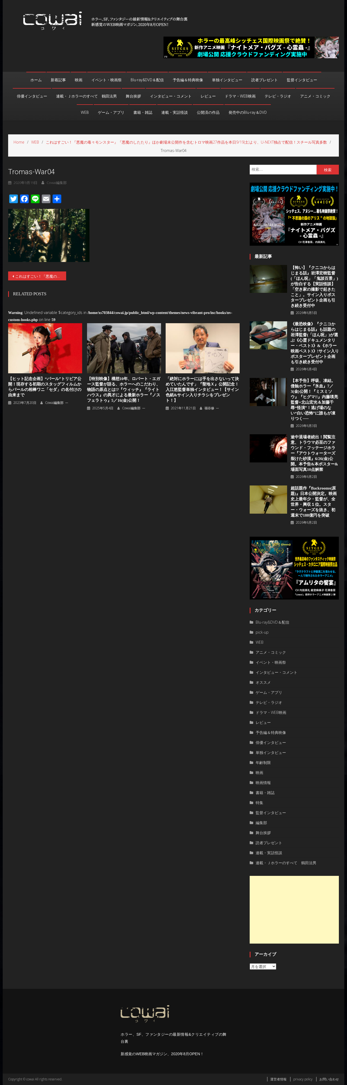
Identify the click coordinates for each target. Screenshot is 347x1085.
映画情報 (263, 782)
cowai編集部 (57, 182)
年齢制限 (263, 762)
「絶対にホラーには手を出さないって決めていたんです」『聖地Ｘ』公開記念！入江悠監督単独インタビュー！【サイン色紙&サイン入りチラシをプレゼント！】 (202, 390)
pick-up (262, 632)
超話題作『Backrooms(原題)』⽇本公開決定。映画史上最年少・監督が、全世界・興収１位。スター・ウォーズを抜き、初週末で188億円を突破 (314, 501)
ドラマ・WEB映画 (240, 96)
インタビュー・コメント (171, 96)
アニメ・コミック (315, 96)
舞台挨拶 (133, 96)
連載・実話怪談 (174, 112)
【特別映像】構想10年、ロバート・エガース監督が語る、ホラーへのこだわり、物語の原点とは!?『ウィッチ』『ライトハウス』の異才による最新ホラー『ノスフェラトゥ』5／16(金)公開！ (123, 390)
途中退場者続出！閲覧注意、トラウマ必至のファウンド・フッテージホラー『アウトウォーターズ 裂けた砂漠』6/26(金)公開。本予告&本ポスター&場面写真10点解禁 (314, 453)
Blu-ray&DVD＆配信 (147, 80)
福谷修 (209, 408)
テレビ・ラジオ (278, 96)
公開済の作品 (208, 112)
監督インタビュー (302, 80)
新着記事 (58, 80)
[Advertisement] (294, 910)
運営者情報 (278, 1079)
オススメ (263, 682)
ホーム (36, 80)
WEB (85, 112)
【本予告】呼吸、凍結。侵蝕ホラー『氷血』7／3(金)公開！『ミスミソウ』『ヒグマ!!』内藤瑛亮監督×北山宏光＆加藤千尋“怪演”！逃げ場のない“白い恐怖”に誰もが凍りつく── (314, 399)
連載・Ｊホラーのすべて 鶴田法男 (86, 96)
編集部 (261, 822)
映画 (78, 80)
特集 (259, 802)
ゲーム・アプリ (111, 112)
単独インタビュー (227, 80)
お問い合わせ (329, 1079)
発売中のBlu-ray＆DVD (248, 112)
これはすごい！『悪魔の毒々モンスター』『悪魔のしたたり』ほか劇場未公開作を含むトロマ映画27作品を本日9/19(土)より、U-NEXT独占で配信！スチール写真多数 (40, 276)
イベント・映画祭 (106, 80)
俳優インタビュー (32, 96)
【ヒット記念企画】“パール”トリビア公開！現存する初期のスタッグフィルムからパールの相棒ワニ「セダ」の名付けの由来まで (44, 387)
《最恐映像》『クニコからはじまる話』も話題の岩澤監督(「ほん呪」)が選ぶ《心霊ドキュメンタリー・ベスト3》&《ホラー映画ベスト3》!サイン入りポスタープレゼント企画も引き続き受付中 (315, 343)
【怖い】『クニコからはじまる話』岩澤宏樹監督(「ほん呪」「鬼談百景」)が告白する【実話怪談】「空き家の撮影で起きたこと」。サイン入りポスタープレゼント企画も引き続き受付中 (314, 286)
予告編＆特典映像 (188, 80)
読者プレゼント (264, 80)
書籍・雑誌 (142, 112)
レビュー (208, 96)
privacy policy (303, 1079)
